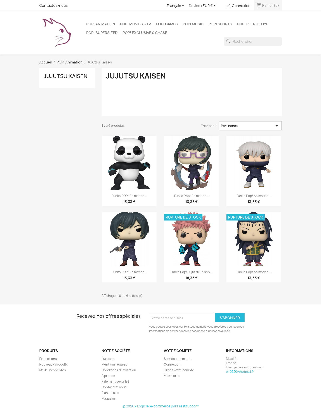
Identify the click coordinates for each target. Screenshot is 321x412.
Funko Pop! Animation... (191, 196)
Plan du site (110, 393)
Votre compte (178, 350)
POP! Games (167, 24)
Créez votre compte (179, 370)
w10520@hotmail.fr (240, 371)
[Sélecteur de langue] (176, 6)
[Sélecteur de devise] (210, 6)
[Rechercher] (253, 41)
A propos (108, 376)
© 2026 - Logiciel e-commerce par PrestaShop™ (161, 406)
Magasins (109, 398)
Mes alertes (172, 376)
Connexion (172, 364)
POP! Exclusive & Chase (145, 32)
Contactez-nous (53, 5)
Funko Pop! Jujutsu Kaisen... (191, 272)
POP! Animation (100, 24)
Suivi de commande (178, 359)
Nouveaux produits (53, 364)
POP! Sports (220, 24)
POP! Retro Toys (253, 24)
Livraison (108, 359)
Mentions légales (114, 364)
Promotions (48, 359)
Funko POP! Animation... (129, 196)
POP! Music (193, 24)
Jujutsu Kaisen (65, 76)
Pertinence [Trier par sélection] (250, 125)
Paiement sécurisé (115, 381)
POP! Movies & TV (135, 24)
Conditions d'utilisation (119, 370)
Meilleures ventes (52, 370)
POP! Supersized (102, 32)
